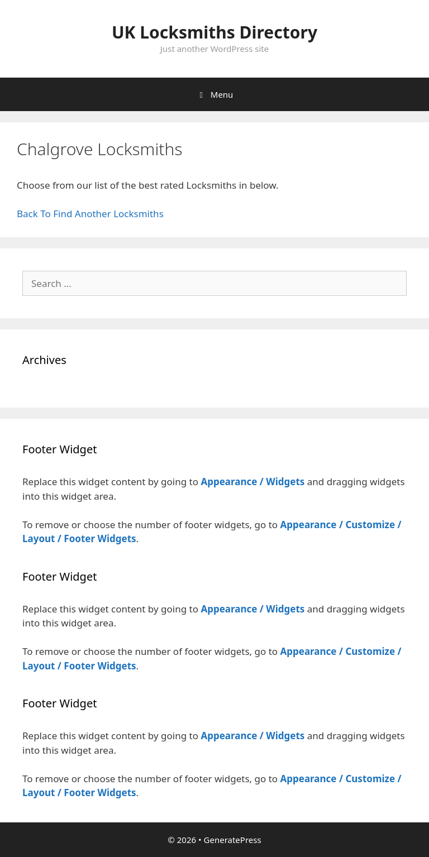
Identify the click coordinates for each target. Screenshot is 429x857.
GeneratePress (232, 839)
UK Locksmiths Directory (214, 32)
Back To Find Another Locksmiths (90, 213)
